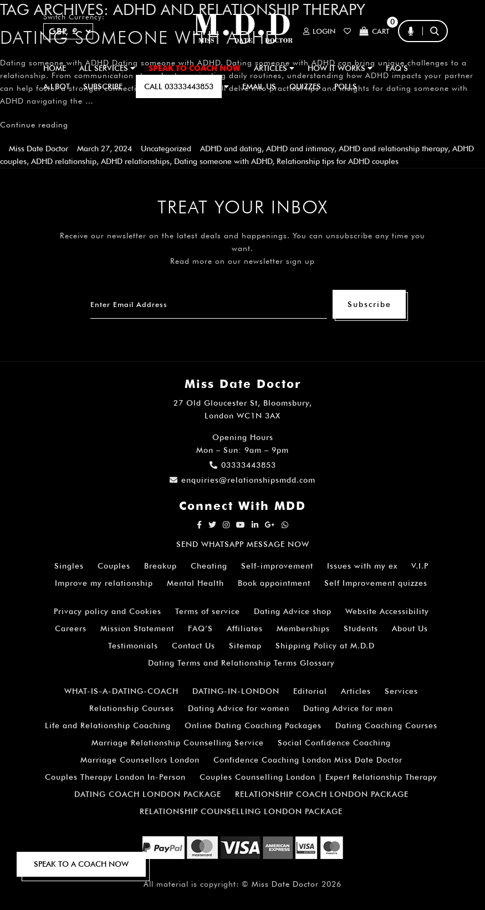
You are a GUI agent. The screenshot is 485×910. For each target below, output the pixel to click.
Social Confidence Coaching (334, 742)
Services (401, 691)
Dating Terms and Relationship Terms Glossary (241, 662)
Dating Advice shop (292, 611)
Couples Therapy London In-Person (115, 777)
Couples (114, 565)
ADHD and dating (231, 148)
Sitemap (245, 645)
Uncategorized (166, 148)
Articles (356, 691)
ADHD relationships (135, 161)
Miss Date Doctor (38, 148)
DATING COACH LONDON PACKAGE (147, 794)
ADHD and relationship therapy (393, 148)
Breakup (160, 565)
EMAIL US (259, 86)
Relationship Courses (131, 708)
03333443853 (243, 465)
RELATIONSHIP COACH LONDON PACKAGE (322, 794)
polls (345, 86)
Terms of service (207, 611)
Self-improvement (277, 565)
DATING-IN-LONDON (235, 691)
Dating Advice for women (238, 708)
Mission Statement (137, 628)
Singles (69, 565)
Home (54, 68)
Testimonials (133, 645)
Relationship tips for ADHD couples (338, 161)
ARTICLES (274, 68)
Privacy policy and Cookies (107, 611)
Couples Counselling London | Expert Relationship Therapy (318, 777)
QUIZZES (305, 86)
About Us (410, 628)
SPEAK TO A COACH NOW (81, 864)
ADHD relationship (63, 161)
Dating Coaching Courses (386, 725)
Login (319, 31)
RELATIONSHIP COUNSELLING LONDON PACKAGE (241, 811)
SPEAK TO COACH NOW (195, 68)
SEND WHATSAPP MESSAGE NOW (242, 544)
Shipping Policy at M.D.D (325, 645)
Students (361, 628)
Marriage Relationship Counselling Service (177, 742)
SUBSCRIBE (102, 86)
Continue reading (34, 124)
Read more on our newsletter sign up (242, 261)
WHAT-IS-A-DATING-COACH (121, 691)
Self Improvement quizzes (375, 583)
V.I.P (419, 565)
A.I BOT (56, 86)
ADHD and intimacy (300, 148)
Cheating (209, 565)
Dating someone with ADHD (223, 161)
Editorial (310, 691)
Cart (374, 31)
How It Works (340, 68)
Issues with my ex (362, 565)
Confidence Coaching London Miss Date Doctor (307, 759)
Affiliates (245, 628)
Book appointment (274, 583)
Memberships (303, 628)
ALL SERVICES (107, 68)
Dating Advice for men (348, 708)
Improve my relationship (104, 583)
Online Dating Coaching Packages (253, 725)
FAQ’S (397, 68)
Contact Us (193, 645)
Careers (70, 628)
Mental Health (195, 583)
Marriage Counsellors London (140, 759)
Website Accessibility (387, 611)
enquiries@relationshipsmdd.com (242, 480)
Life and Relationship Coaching (108, 725)
